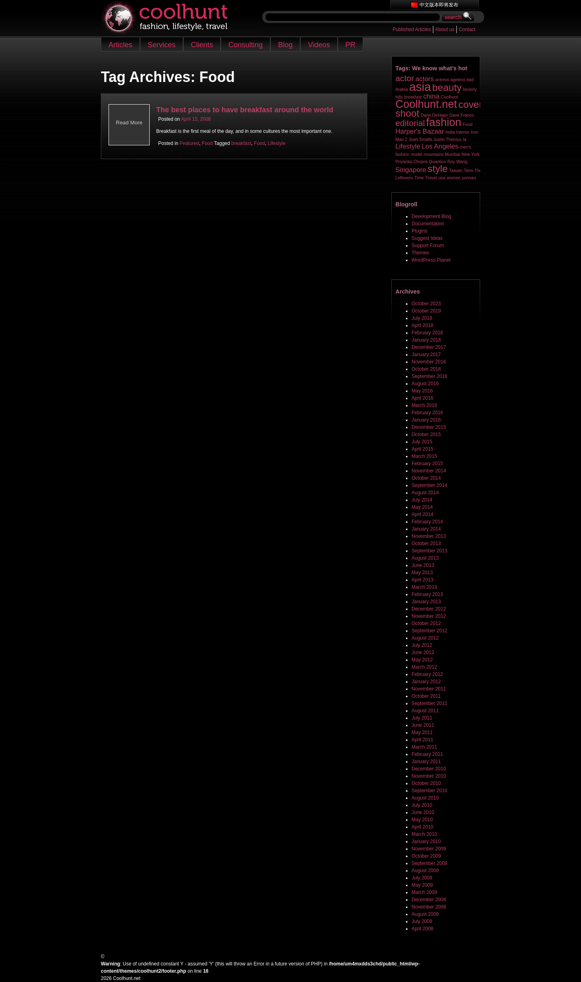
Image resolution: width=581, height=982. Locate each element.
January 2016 (426, 420)
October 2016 (426, 369)
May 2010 (422, 820)
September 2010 (429, 790)
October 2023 (426, 303)
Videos (319, 45)
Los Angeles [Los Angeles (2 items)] (440, 146)
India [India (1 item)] (450, 132)
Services (162, 45)
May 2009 (422, 885)
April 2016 (422, 398)
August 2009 (425, 870)
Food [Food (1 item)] (467, 124)
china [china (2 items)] (431, 96)
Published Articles (412, 29)
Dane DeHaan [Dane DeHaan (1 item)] (434, 115)
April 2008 (422, 929)
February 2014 (427, 522)
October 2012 (426, 623)
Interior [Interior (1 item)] (462, 132)
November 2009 (429, 849)
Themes (420, 253)
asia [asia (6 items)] (420, 86)
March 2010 (424, 834)
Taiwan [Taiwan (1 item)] (455, 170)
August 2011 (425, 710)
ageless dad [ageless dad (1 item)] (461, 79)
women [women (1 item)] (453, 177)
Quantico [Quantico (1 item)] (437, 161)
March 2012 (424, 667)
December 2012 (429, 609)
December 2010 (429, 769)
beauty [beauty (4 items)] (447, 87)
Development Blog (431, 216)
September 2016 (429, 376)
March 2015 (424, 456)
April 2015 (422, 449)
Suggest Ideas (427, 238)
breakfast (241, 143)
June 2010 (423, 812)
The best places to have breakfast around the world (244, 110)
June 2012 (423, 652)
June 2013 (423, 565)
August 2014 (425, 492)
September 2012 (429, 631)
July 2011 (422, 718)
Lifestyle (276, 143)
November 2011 (429, 689)
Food (207, 143)
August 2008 (425, 914)
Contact (467, 29)
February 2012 (427, 674)
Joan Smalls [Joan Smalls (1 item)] (420, 139)
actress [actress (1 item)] (442, 79)
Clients (202, 45)
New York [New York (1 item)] (471, 154)
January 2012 (426, 681)
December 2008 (429, 899)
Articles (120, 45)
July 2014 (422, 500)
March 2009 (424, 892)
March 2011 (424, 747)
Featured (189, 143)
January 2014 (426, 529)
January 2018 (426, 340)
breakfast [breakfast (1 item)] (413, 96)
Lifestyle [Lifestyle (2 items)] (407, 146)
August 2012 (425, 638)
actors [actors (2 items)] (425, 79)
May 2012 (422, 660)
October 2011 (426, 696)
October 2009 (426, 856)
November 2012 (429, 616)
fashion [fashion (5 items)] (443, 122)
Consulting (245, 45)
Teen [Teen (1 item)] (468, 170)
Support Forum (428, 245)
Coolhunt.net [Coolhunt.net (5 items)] (426, 104)
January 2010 (426, 841)
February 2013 (427, 594)
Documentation (428, 224)
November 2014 (429, 471)
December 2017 (429, 347)
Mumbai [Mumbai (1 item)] (452, 154)
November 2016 (429, 362)
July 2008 (422, 921)
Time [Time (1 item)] (419, 177)
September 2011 (429, 703)
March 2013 (424, 587)
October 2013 (426, 543)
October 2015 (426, 434)
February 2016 (427, 412)
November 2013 (429, 536)
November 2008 (429, 907)
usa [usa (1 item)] (441, 177)
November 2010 (429, 776)
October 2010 (426, 783)
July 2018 (422, 318)
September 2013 (429, 551)
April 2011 (422, 740)
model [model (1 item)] (416, 154)
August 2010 (425, 798)
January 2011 (426, 761)
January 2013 (426, 601)
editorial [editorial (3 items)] (410, 123)
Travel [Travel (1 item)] (431, 177)
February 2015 (427, 463)
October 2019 (426, 311)
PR (350, 45)
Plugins (419, 231)
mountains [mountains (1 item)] (433, 154)
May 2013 (422, 572)
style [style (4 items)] (438, 168)
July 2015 (422, 442)
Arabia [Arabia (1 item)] (401, 89)
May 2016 (422, 391)
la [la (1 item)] (464, 139)
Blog (285, 45)
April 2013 (422, 580)
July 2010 (422, 805)
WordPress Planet (431, 260)
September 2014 (429, 485)
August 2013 (425, 558)
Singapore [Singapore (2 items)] (410, 170)
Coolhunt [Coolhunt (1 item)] (449, 96)
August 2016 (425, 383)
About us (444, 29)
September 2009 (429, 863)
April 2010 (422, 827)
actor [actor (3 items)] (404, 78)
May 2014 (422, 507)
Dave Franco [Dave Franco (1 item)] (461, 115)
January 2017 (426, 354)
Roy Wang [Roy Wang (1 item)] (457, 161)
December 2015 (429, 427)
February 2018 (427, 333)
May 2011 (422, 732)
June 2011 (423, 725)
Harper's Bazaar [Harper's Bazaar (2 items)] (419, 131)
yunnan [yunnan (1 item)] (469, 177)
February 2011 (427, 754)
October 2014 (426, 478)
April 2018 (422, 325)
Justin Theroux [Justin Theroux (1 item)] (447, 139)
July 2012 (422, 645)
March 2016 (424, 405)
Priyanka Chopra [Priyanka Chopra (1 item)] (411, 161)
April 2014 (422, 514)
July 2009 (422, 878)
